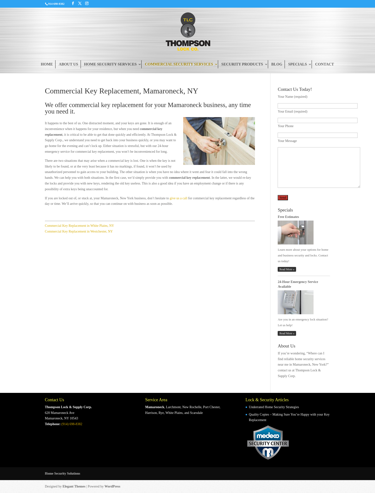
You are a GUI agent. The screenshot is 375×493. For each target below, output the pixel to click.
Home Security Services (110, 64)
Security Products (242, 64)
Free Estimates (288, 217)
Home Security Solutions (62, 473)
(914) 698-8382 (72, 424)
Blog (276, 64)
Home (47, 64)
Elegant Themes (73, 486)
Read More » (286, 269)
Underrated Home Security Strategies (274, 407)
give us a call (178, 198)
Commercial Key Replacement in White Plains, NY (79, 226)
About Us (68, 64)
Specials (297, 64)
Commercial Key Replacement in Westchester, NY (79, 231)
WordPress (112, 486)
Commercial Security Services (179, 64)
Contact (324, 64)
